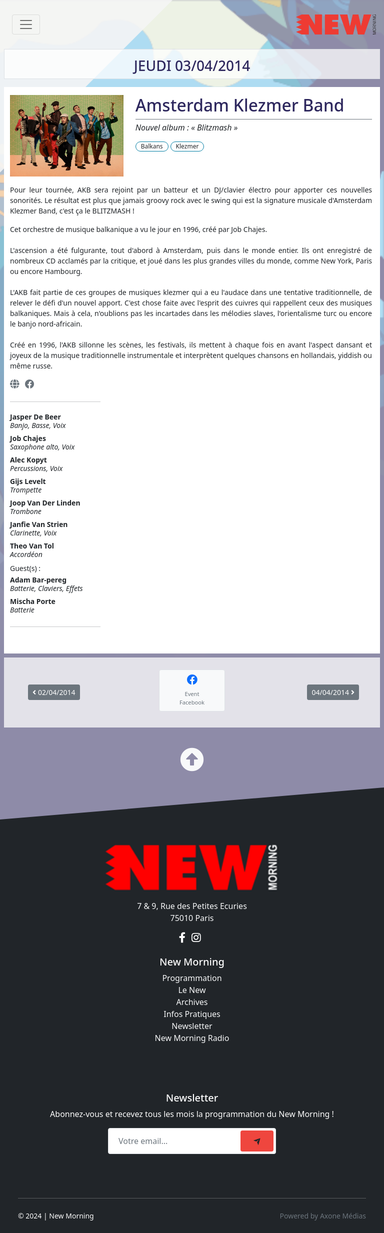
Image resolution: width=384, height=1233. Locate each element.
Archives (192, 1002)
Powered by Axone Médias (323, 1215)
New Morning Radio (192, 1038)
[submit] (257, 1141)
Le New (192, 990)
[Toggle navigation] (26, 24)
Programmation (192, 978)
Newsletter (192, 1026)
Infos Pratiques (192, 1014)
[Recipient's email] (175, 1141)
